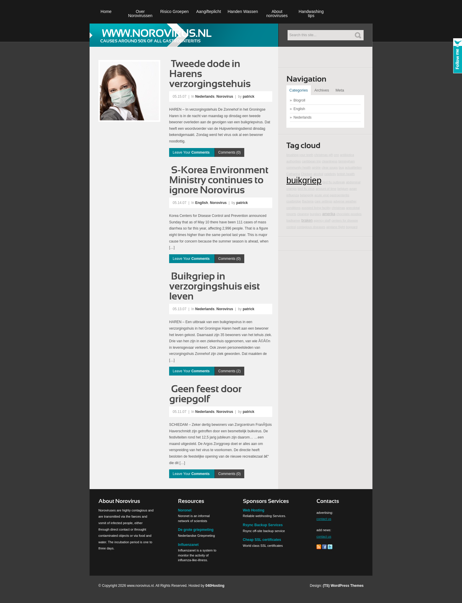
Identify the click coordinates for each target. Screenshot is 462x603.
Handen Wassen (243, 11)
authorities (293, 161)
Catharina (293, 174)
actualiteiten (353, 167)
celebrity (330, 174)
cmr (336, 155)
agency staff (322, 220)
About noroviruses (277, 13)
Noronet (185, 510)
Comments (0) (229, 152)
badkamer (293, 220)
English (201, 203)
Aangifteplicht (208, 11)
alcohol (318, 174)
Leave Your (192, 152)
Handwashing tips (311, 13)
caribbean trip (311, 161)
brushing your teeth (299, 155)
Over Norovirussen (140, 13)
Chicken (307, 174)
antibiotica (347, 155)
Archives (321, 90)
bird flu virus (306, 188)
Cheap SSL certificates (262, 540)
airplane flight (335, 227)
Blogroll (299, 100)
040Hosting (215, 586)
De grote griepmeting (196, 530)
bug (341, 167)
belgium (342, 188)
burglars (315, 214)
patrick (248, 96)
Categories (298, 90)
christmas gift (323, 155)
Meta (340, 90)
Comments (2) (229, 371)
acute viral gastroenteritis (331, 195)
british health (346, 174)
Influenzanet (188, 545)
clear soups (330, 167)
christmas (338, 208)
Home (105, 11)
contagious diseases (311, 227)
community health (298, 167)
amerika (328, 214)
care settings (323, 201)
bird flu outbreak (333, 182)
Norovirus (225, 96)
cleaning (303, 214)
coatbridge (293, 201)
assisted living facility (316, 208)
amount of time (326, 188)
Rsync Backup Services (263, 525)
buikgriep (303, 180)
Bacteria (308, 201)
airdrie (316, 167)
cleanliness (329, 161)
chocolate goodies (349, 214)
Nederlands (204, 96)
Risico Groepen (174, 11)
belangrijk (307, 195)
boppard (351, 227)
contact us (323, 519)
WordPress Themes (347, 586)
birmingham (347, 161)
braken (307, 220)
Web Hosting (253, 510)
